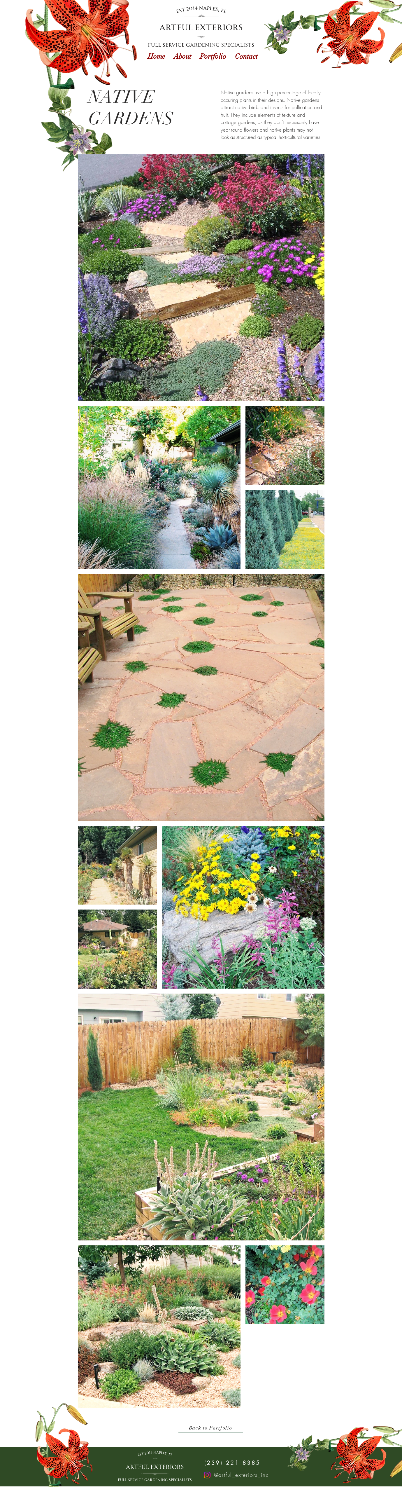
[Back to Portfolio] (210, 1428)
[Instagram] (207, 1475)
